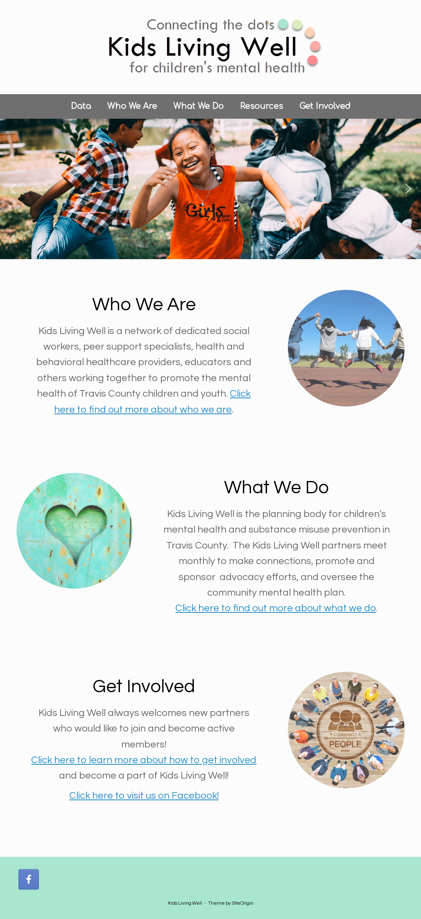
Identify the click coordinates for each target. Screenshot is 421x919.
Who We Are (132, 106)
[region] (210, 189)
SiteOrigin (243, 903)
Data (81, 106)
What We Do (198, 106)
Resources (261, 106)
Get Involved (325, 106)
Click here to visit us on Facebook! (144, 795)
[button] (12, 188)
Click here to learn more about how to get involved (143, 760)
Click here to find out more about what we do (275, 608)
